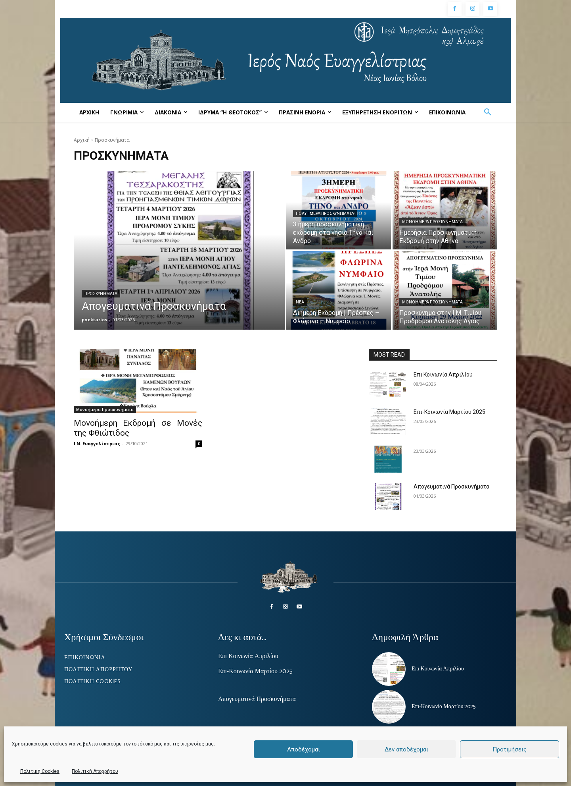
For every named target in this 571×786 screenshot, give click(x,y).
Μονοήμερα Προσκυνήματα (432, 222)
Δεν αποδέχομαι (406, 749)
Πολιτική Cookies (39, 771)
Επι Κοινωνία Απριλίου (443, 374)
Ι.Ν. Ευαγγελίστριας (97, 443)
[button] (487, 112)
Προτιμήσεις (509, 749)
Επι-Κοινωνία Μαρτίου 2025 (449, 412)
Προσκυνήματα (100, 294)
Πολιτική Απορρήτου (95, 771)
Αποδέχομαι (303, 749)
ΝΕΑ (300, 302)
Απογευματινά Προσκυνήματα (451, 486)
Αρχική (82, 140)
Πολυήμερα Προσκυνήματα (325, 213)
